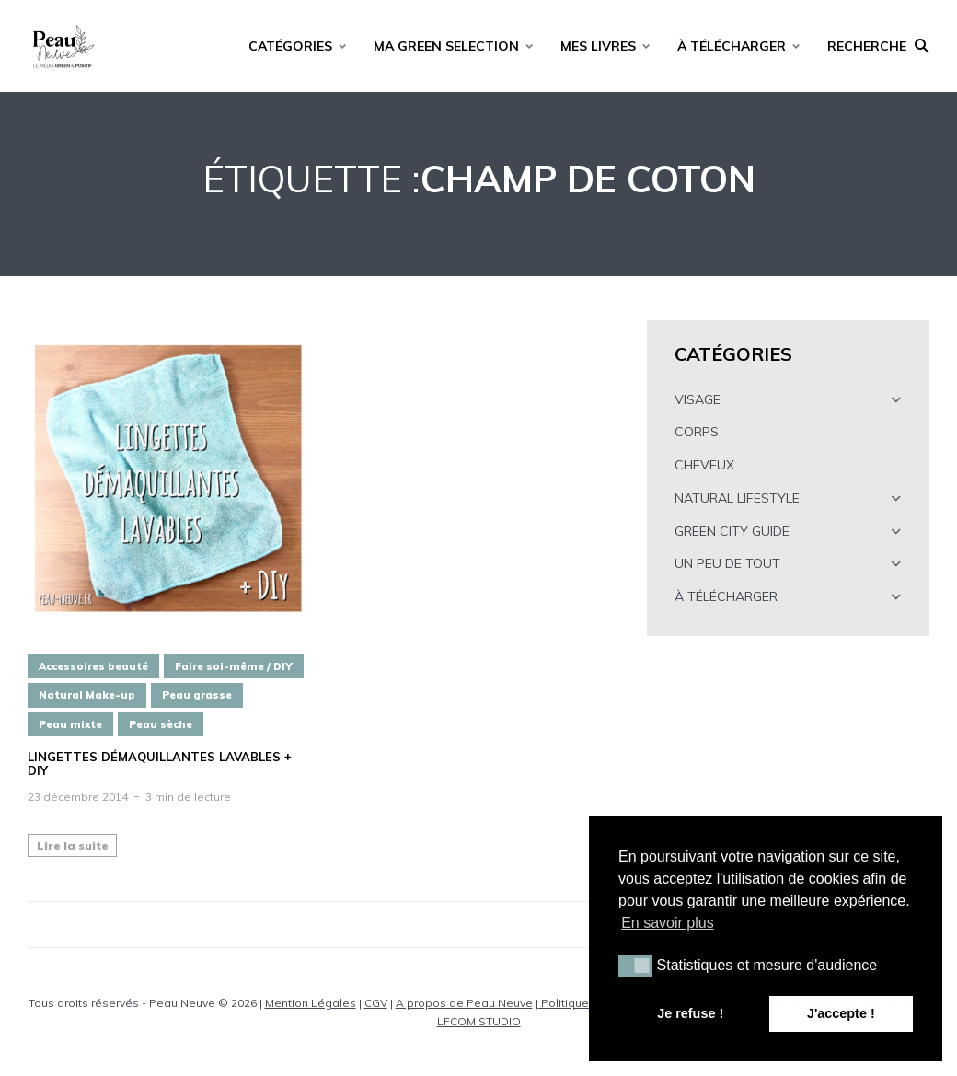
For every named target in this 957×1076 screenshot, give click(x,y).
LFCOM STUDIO (479, 1021)
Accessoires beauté (93, 666)
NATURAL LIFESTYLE (737, 498)
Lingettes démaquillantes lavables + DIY (160, 764)
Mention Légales (310, 1003)
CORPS (697, 431)
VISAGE (698, 399)
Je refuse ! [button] (690, 1013)
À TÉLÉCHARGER (731, 46)
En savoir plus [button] (667, 923)
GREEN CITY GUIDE (732, 531)
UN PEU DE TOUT (727, 563)
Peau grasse (197, 694)
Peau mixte (70, 724)
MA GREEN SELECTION (446, 46)
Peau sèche (160, 724)
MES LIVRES (598, 46)
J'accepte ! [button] (841, 1013)
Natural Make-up (87, 694)
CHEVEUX (704, 465)
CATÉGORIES (290, 46)
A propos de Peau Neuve (464, 1003)
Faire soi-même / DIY (234, 666)
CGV (375, 1003)
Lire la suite (73, 845)
